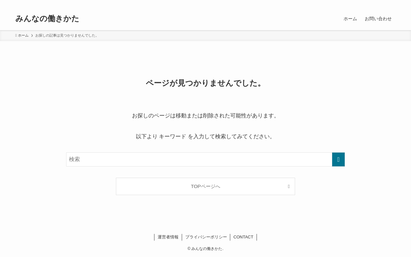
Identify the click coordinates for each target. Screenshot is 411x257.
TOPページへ (205, 186)
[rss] (383, 3)
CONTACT (243, 237)
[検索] (391, 3)
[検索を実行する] (338, 159)
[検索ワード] (205, 159)
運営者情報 (168, 237)
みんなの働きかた (47, 18)
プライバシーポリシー (206, 237)
